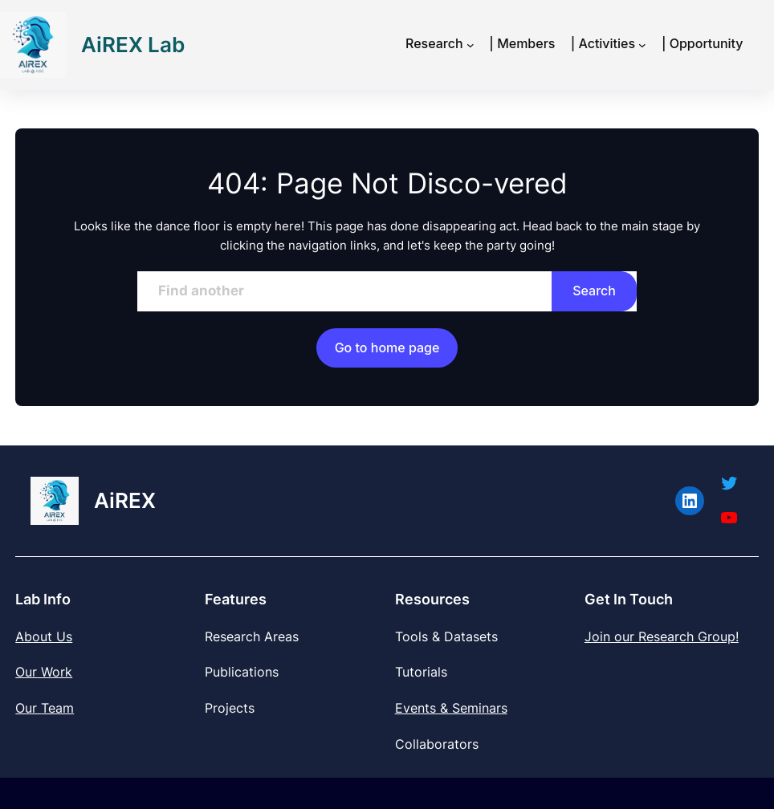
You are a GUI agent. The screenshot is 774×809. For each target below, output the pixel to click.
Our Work (43, 672)
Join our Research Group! (662, 636)
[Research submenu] (470, 45)
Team (57, 708)
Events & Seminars (451, 708)
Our (28, 708)
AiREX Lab (133, 44)
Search (594, 291)
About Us (43, 636)
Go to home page (387, 347)
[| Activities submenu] (642, 45)
